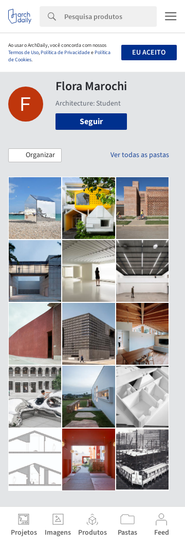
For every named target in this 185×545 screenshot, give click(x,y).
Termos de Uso (23, 52)
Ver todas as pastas (139, 155)
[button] (35, 155)
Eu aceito (148, 52)
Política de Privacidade (65, 52)
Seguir (91, 121)
